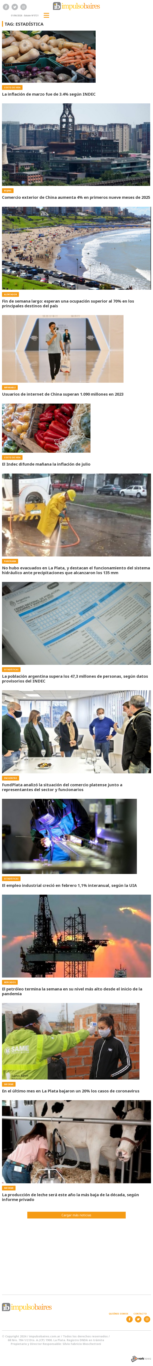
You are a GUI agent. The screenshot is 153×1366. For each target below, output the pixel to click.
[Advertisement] (76, 1254)
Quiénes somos (118, 1313)
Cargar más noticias (76, 1215)
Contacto (140, 1313)
